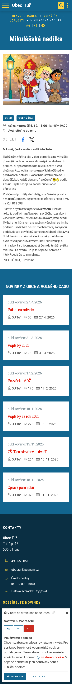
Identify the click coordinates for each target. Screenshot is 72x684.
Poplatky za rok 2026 (24, 416)
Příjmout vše (15, 676)
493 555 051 (19, 561)
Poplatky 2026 (19, 345)
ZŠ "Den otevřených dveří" (27, 451)
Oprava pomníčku (21, 487)
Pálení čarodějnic (21, 309)
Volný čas (52, 16)
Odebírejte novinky (22, 602)
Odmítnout (38, 676)
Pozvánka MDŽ (19, 380)
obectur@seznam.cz (25, 569)
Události (17, 20)
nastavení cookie (50, 657)
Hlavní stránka (24, 16)
